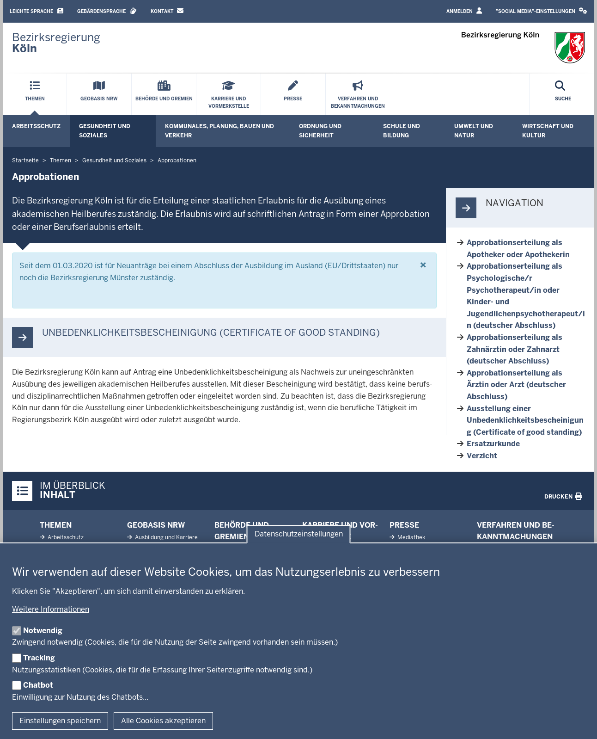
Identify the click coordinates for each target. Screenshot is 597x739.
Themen (56, 525)
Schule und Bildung (401, 131)
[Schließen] (423, 265)
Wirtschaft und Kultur (547, 131)
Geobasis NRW (156, 525)
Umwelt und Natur (473, 131)
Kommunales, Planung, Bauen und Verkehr (219, 131)
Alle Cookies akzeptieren (163, 721)
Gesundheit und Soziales (104, 131)
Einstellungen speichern (60, 721)
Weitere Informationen (50, 609)
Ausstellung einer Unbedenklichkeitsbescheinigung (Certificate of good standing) (525, 420)
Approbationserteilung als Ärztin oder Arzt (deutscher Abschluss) (516, 384)
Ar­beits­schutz (65, 537)
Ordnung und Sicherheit (320, 131)
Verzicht (482, 456)
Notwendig (42, 630)
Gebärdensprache (107, 10)
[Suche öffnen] (563, 94)
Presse (404, 525)
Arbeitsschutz (36, 126)
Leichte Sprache (36, 10)
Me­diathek (410, 537)
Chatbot (38, 685)
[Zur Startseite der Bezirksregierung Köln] (56, 43)
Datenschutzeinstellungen (299, 534)
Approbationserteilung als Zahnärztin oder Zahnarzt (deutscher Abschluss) (514, 349)
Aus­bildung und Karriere (166, 537)
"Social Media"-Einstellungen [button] (541, 10)
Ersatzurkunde (493, 444)
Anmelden (464, 10)
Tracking (39, 658)
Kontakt (167, 10)
